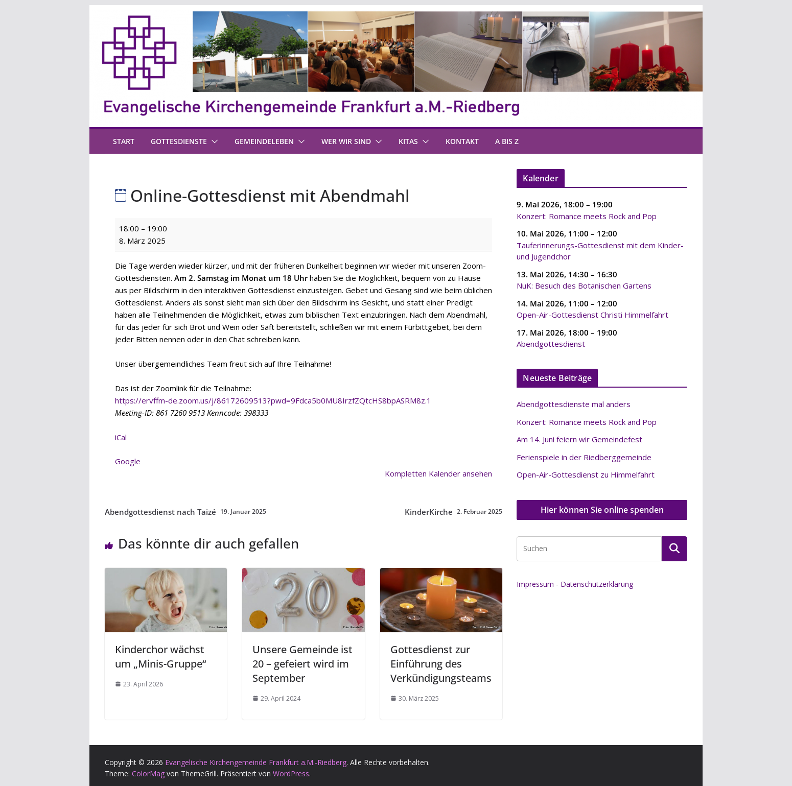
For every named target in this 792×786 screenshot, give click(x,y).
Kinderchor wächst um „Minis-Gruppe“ (160, 656)
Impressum (535, 584)
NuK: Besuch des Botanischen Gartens (584, 285)
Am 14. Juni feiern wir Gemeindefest (579, 439)
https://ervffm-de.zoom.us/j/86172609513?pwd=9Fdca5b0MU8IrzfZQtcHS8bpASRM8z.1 (273, 400)
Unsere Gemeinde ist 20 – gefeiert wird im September (302, 663)
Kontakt (462, 141)
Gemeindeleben (264, 141)
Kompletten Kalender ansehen (438, 473)
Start (123, 141)
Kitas (408, 141)
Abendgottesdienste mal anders (574, 404)
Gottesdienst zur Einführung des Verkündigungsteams (441, 663)
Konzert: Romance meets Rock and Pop (587, 215)
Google (128, 461)
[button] (212, 141)
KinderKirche (453, 512)
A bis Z (507, 141)
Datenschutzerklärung (597, 584)
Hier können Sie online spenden (602, 509)
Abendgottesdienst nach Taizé (185, 512)
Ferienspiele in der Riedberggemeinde (584, 457)
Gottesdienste (179, 141)
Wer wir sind (346, 141)
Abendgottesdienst (551, 344)
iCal (121, 437)
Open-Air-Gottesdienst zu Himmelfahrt (586, 474)
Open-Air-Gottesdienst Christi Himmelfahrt (592, 314)
